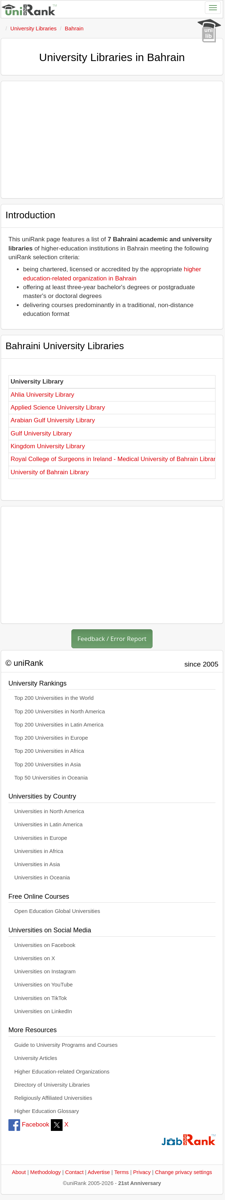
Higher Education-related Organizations (61, 1072)
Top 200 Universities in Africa (49, 751)
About (19, 1172)
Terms (121, 1172)
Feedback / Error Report (112, 638)
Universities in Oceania (42, 877)
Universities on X (34, 958)
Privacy (142, 1172)
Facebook (28, 1124)
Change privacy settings (183, 1172)
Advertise (99, 1172)
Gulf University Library (41, 433)
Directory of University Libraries (52, 1085)
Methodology (45, 1172)
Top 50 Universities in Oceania (51, 778)
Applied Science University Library (58, 407)
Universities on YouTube (43, 985)
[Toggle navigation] (213, 7)
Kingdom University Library (48, 446)
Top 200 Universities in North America (59, 711)
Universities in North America (49, 811)
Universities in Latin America (48, 824)
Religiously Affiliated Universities (53, 1098)
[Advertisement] (112, 139)
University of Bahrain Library (50, 472)
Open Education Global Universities (57, 911)
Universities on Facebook (44, 945)
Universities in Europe (40, 838)
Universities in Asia (37, 864)
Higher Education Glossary (46, 1111)
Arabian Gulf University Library (53, 420)
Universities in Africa (38, 851)
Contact (74, 1172)
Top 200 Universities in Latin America (59, 725)
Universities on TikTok (40, 998)
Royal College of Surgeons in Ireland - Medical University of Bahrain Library (115, 459)
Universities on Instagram (45, 971)
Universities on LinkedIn (43, 1011)
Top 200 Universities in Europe (51, 738)
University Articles (35, 1058)
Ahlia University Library (42, 394)
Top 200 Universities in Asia (47, 764)
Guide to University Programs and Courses (65, 1045)
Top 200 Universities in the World (54, 698)
